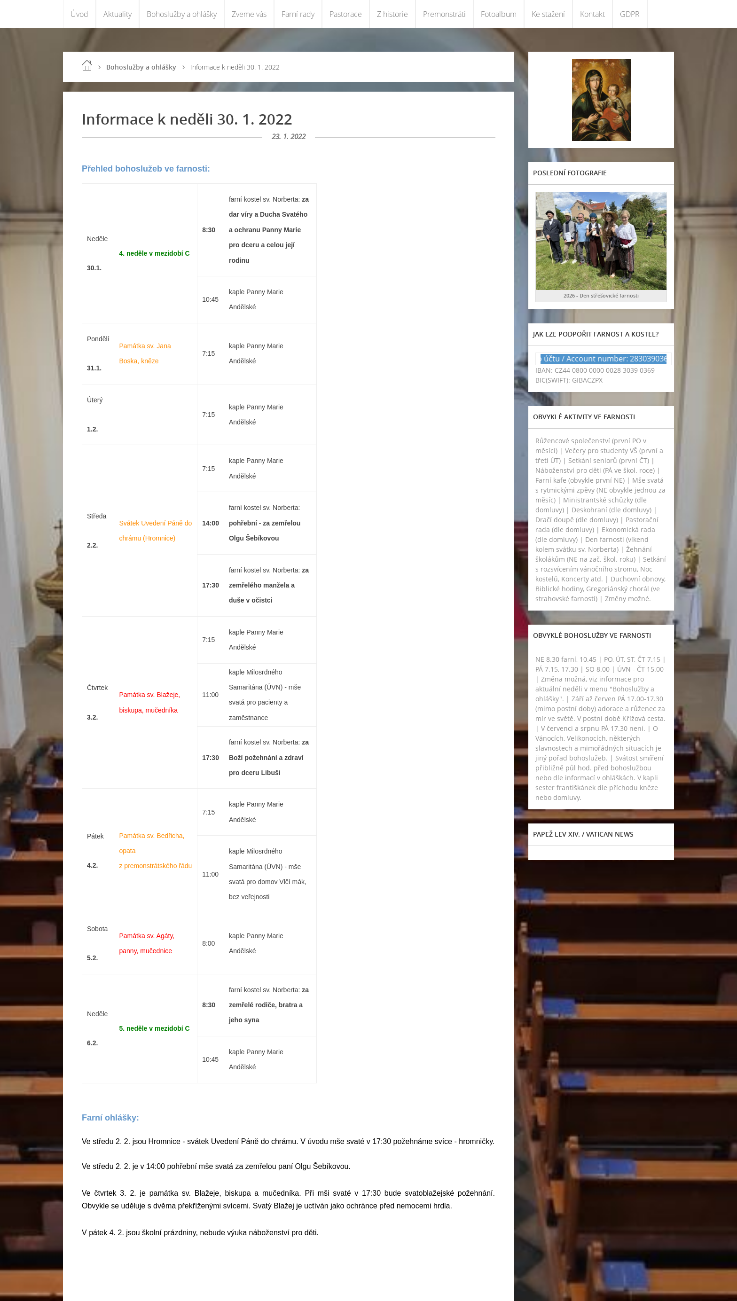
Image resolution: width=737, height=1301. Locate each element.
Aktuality (117, 14)
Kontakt (592, 14)
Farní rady (298, 14)
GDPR (630, 14)
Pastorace (345, 14)
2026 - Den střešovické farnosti (601, 295)
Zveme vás (249, 14)
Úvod (79, 14)
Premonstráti (444, 14)
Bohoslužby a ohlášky (182, 14)
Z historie (392, 14)
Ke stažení (548, 14)
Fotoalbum (499, 14)
